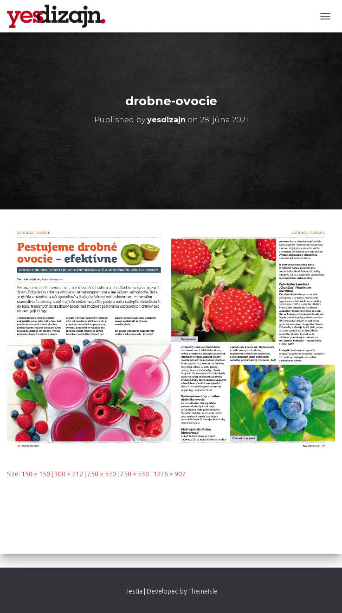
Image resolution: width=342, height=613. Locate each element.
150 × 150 (35, 474)
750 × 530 (101, 474)
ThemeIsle (203, 591)
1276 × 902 (169, 474)
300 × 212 (68, 474)
